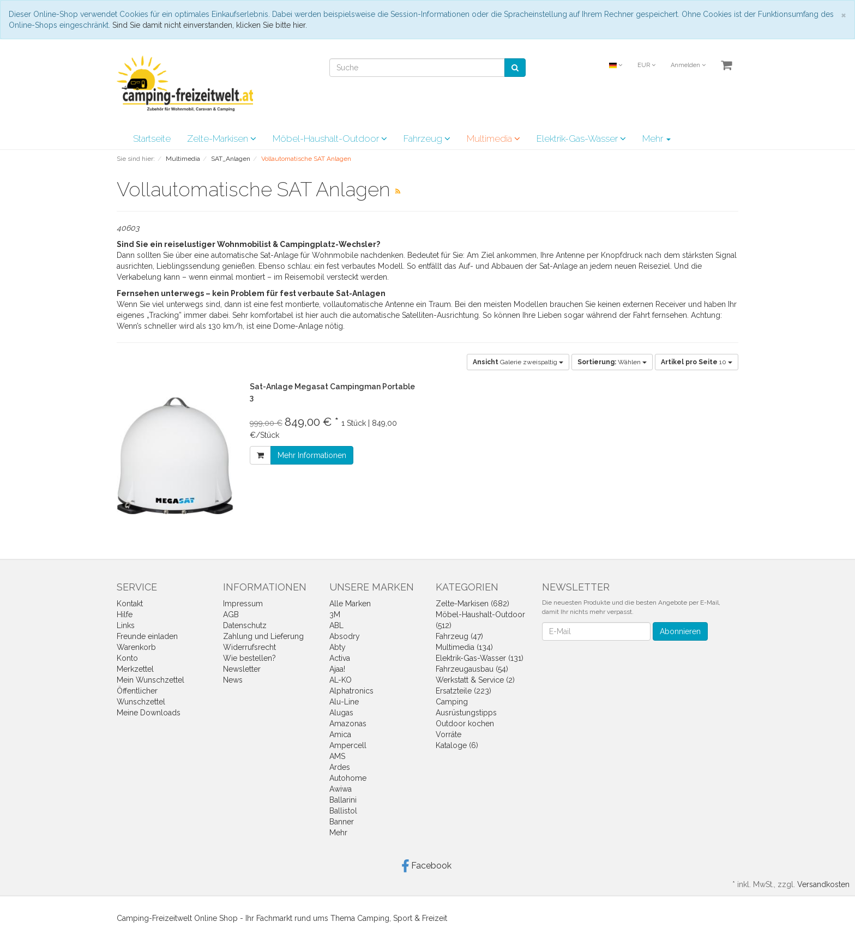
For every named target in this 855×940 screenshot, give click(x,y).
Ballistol (343, 810)
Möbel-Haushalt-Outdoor (330, 138)
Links (126, 625)
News (233, 680)
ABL (336, 625)
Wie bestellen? (249, 658)
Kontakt (130, 603)
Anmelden (688, 65)
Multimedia (493, 138)
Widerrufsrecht (249, 647)
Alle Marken (350, 603)
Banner (341, 821)
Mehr (656, 138)
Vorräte (448, 734)
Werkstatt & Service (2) (475, 680)
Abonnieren (680, 631)
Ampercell (347, 745)
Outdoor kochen (465, 723)
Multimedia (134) (464, 647)
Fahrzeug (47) (459, 636)
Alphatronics (351, 690)
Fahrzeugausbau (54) (472, 669)
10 (696, 362)
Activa (339, 658)
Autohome (347, 778)
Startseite (152, 138)
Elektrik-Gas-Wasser (581, 138)
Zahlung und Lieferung (263, 636)
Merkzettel (135, 669)
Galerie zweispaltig (518, 362)
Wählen (612, 362)
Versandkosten (823, 884)
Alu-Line (344, 701)
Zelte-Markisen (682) (472, 603)
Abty (337, 647)
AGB (231, 614)
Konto (127, 658)
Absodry (344, 636)
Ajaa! (337, 669)
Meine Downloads (148, 712)
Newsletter (242, 669)
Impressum (243, 603)
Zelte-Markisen (221, 138)
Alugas (341, 712)
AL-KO (340, 680)
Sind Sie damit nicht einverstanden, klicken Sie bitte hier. (209, 25)
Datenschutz (245, 625)
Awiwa (340, 789)
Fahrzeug (427, 138)
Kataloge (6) (457, 745)
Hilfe (125, 614)
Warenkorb (136, 647)
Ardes (339, 767)
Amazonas (347, 723)
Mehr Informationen (312, 455)
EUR (646, 65)
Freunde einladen (147, 636)
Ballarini (343, 800)
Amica (340, 734)
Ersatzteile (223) (463, 690)
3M (334, 614)
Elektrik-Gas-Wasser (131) (479, 658)
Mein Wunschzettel (150, 680)
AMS (337, 756)
